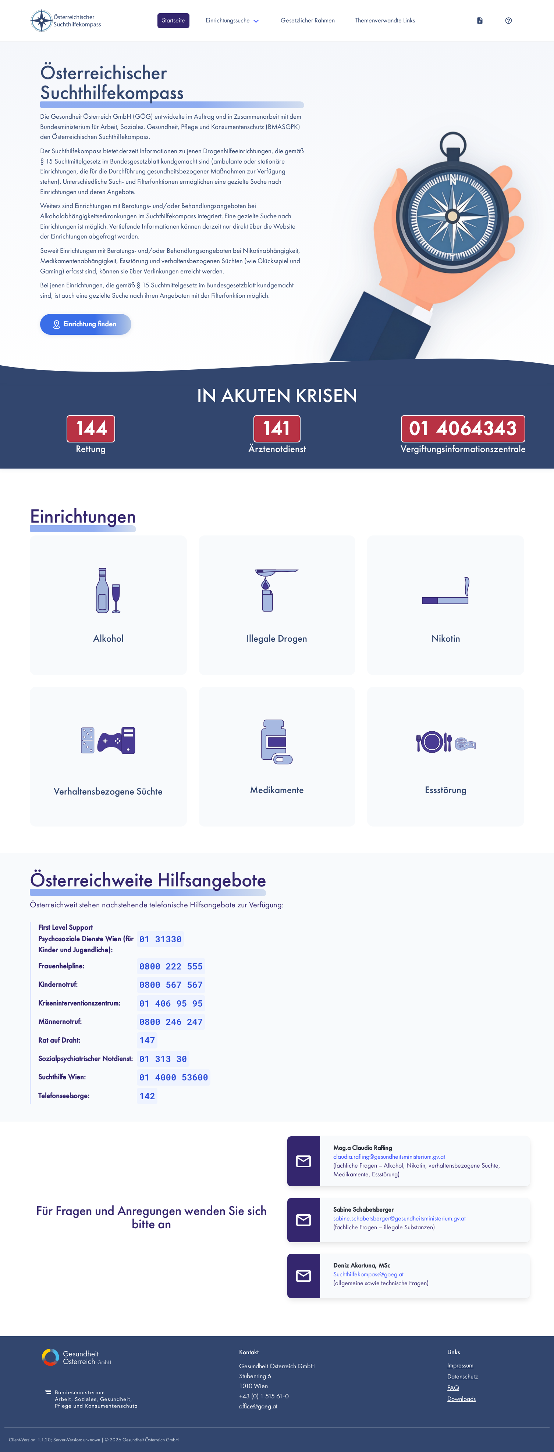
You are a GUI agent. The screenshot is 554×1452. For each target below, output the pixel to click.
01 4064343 (463, 428)
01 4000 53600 (173, 1077)
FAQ (453, 1388)
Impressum (460, 1365)
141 (276, 428)
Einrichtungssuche (228, 20)
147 (147, 1040)
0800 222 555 (171, 966)
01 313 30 (163, 1059)
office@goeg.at (258, 1406)
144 (90, 428)
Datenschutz (462, 1376)
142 (147, 1096)
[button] (85, 324)
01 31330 (160, 939)
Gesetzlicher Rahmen (308, 20)
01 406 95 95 (171, 1003)
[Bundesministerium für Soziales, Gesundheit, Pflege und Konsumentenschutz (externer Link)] (91, 1400)
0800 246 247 (171, 1022)
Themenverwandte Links (385, 20)
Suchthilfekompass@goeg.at (368, 1274)
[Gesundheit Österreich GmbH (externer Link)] (91, 1358)
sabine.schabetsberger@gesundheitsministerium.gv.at (399, 1218)
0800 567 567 (171, 984)
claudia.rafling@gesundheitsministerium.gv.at (389, 1157)
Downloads (461, 1399)
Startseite (173, 20)
